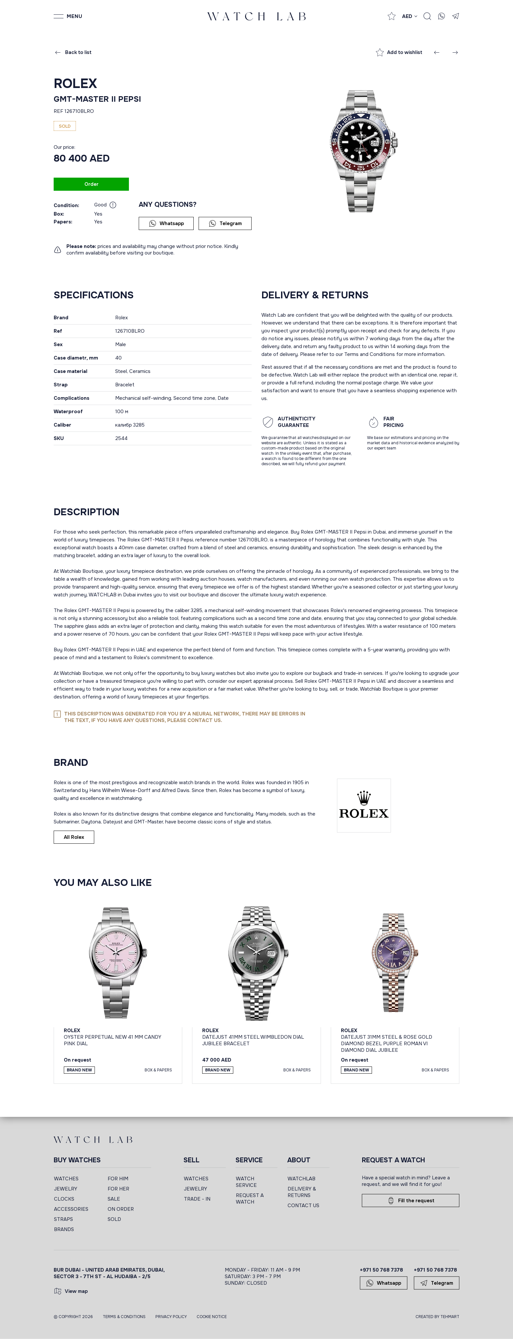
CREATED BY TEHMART (437, 1316)
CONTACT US (303, 1205)
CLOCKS (64, 1199)
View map (71, 1291)
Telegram (225, 223)
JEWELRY (65, 1189)
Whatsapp (166, 223)
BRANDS (64, 1229)
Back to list (73, 52)
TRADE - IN (197, 1199)
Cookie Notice (212, 1316)
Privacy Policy (171, 1316)
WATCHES (66, 1178)
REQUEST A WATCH (250, 1198)
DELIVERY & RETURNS (302, 1192)
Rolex (75, 83)
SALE (114, 1199)
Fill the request (410, 1201)
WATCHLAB (301, 1178)
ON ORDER (121, 1209)
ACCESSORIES (71, 1209)
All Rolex (74, 837)
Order (91, 184)
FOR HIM (118, 1178)
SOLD (114, 1219)
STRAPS (63, 1219)
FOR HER (118, 1189)
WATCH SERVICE (246, 1182)
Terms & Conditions (124, 1316)
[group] (360, 151)
